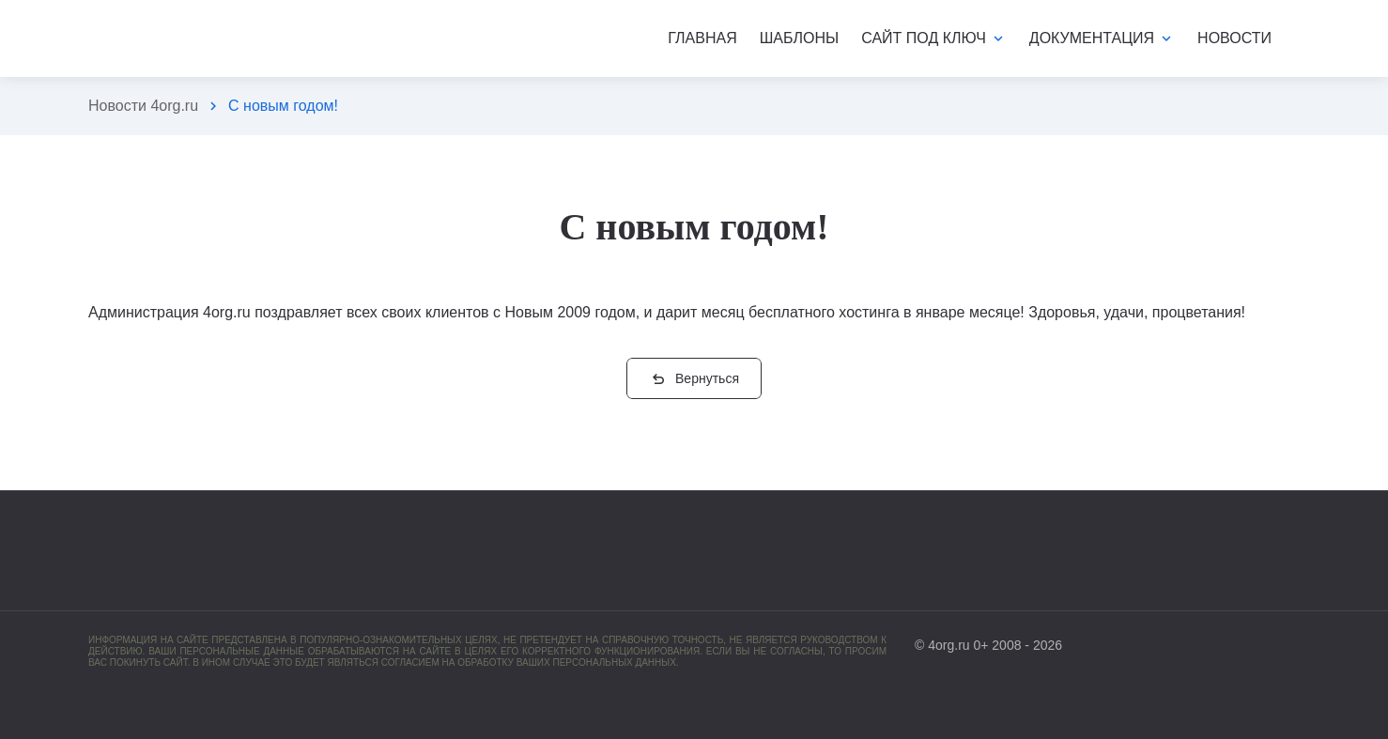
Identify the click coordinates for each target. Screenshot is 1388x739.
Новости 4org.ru (143, 106)
